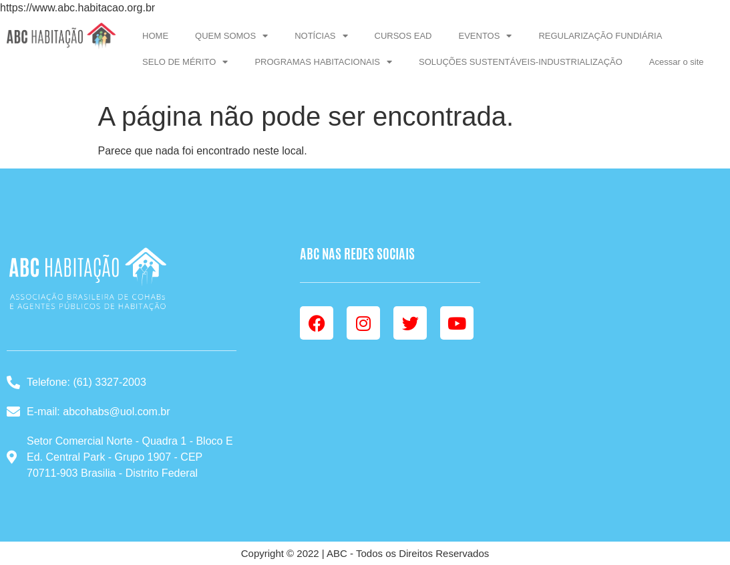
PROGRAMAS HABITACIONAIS (323, 62)
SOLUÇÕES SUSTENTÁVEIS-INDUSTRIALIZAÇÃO (520, 62)
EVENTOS (485, 36)
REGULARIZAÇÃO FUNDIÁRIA (600, 36)
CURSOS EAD (403, 36)
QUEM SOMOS (231, 36)
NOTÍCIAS (321, 36)
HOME (155, 36)
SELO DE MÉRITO (185, 62)
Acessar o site (676, 62)
